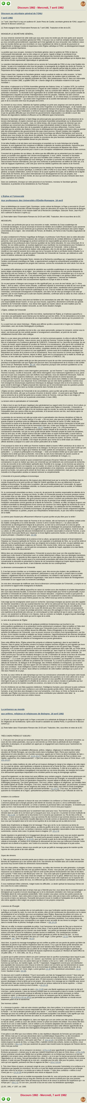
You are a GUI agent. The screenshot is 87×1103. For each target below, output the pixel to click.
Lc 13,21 (55, 789)
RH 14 (32, 365)
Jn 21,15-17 (35, 756)
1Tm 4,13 (47, 1050)
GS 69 (23, 971)
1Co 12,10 (49, 1040)
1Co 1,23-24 (55, 1062)
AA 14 (78, 969)
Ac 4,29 (15, 997)
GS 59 (33, 535)
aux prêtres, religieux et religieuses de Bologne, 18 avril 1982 (32, 713)
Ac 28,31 (27, 997)
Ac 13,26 (39, 989)
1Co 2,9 (55, 831)
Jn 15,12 (44, 985)
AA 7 (14, 939)
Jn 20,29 (17, 1072)
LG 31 (65, 937)
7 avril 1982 (7, 18)
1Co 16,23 (5, 760)
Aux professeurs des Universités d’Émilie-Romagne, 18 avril (32, 200)
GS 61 (40, 428)
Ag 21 (31, 939)
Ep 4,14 (19, 1044)
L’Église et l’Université (12, 196)
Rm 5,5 (15, 1083)
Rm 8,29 (11, 815)
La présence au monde (13, 709)
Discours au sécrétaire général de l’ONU (21, 13)
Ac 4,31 (21, 997)
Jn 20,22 (30, 839)
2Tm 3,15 (80, 1052)
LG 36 (48, 969)
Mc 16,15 (52, 922)
